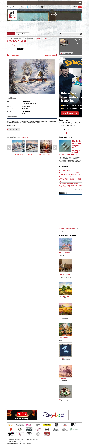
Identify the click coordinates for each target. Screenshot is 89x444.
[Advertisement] (44, 26)
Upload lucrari (11, 34)
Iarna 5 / (54, 14)
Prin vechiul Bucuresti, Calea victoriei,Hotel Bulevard (65, 274)
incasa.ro (17, 439)
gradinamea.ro (10, 439)
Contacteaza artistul (13, 129)
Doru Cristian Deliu (66, 277)
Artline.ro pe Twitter (33, 7)
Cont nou (26, 34)
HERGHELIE (62, 379)
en (81, 7)
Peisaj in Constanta (64, 252)
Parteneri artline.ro (33, 439)
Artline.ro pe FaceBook (18, 7)
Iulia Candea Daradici (63, 254)
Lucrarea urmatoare (51, 55)
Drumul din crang (63, 337)
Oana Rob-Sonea (65, 401)
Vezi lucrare (76, 18)
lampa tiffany (62, 399)
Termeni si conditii (11, 441)
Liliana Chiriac (54, 16)
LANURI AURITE (63, 317)
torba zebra (62, 358)
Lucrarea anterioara (13, 55)
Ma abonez (63, 133)
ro (79, 7)
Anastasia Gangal (65, 359)
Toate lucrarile (73, 43)
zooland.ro (24, 439)
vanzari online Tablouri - (63, 339)
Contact (75, 7)
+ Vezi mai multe (78, 189)
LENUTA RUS (64, 380)
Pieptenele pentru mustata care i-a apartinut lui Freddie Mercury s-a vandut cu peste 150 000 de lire (70, 185)
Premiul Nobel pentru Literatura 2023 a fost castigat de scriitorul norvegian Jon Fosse (70, 173)
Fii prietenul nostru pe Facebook (67, 228)
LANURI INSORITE (64, 296)
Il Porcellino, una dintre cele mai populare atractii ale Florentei (70, 169)
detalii (58, 14)
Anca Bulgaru (28, 38)
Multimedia (46, 7)
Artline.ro (14, 38)
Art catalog (21, 38)
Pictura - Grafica (71, 49)
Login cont (19, 34)
